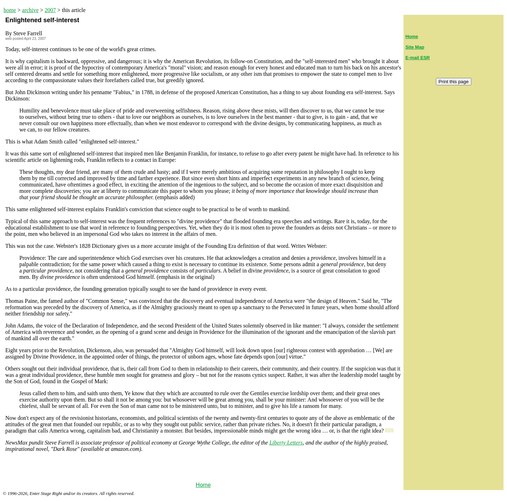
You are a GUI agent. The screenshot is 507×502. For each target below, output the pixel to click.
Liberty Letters (286, 443)
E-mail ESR (417, 57)
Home (203, 485)
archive (30, 10)
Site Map (414, 47)
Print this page (454, 81)
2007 (50, 10)
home (10, 10)
